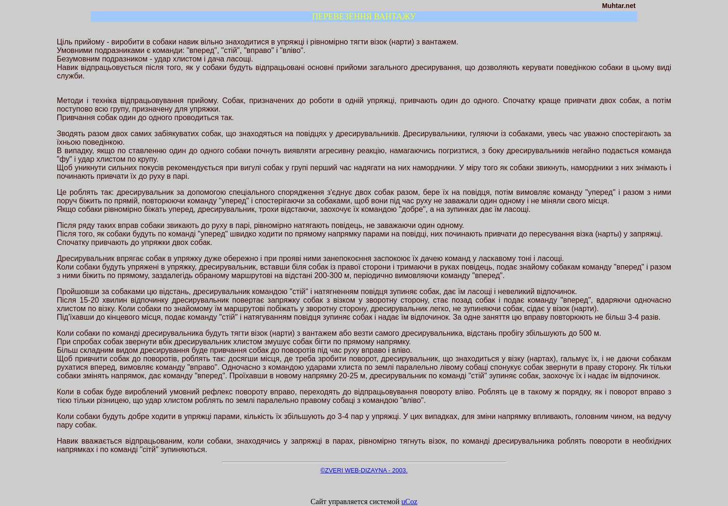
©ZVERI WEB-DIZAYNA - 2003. (363, 470)
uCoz (410, 501)
